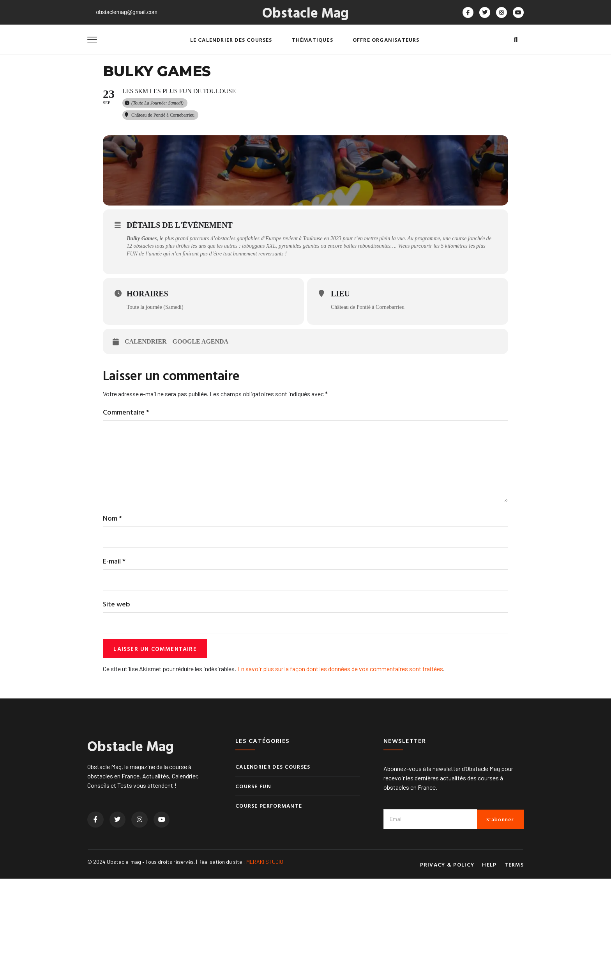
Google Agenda (201, 427)
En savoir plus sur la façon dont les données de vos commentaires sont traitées (340, 763)
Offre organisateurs (386, 39)
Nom (112, 609)
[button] (515, 40)
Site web (116, 696)
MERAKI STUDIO (264, 956)
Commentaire (126, 498)
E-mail (114, 653)
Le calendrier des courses (231, 39)
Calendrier (146, 427)
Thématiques (312, 39)
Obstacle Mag (305, 12)
